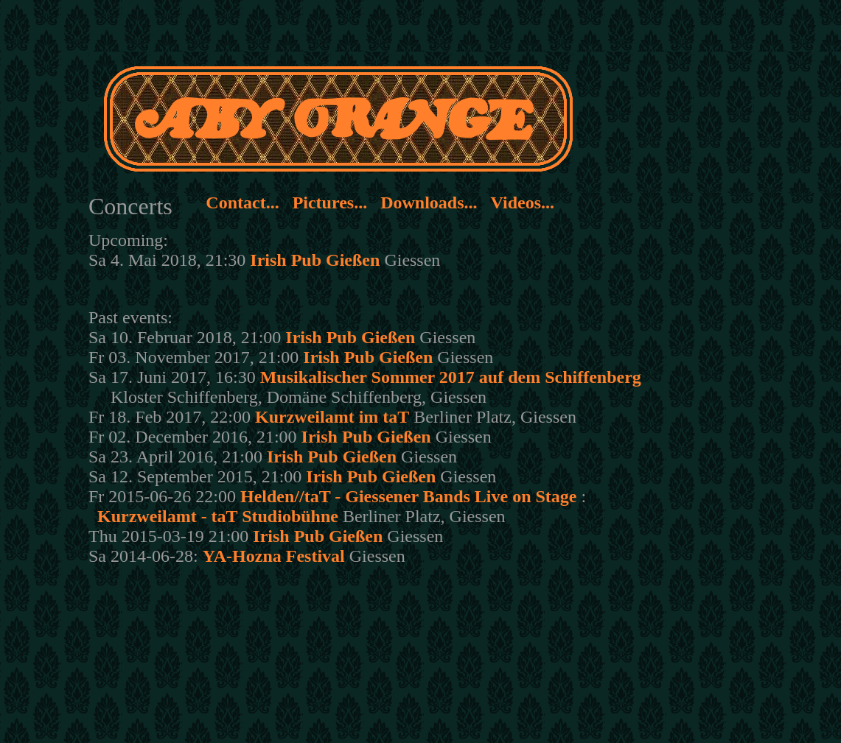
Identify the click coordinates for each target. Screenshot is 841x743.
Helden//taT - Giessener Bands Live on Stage (408, 496)
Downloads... (428, 202)
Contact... (242, 202)
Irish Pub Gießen (315, 260)
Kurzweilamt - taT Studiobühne (217, 516)
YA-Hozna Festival (274, 556)
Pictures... (330, 202)
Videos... (522, 202)
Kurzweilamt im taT (332, 416)
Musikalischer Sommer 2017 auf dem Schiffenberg (450, 377)
